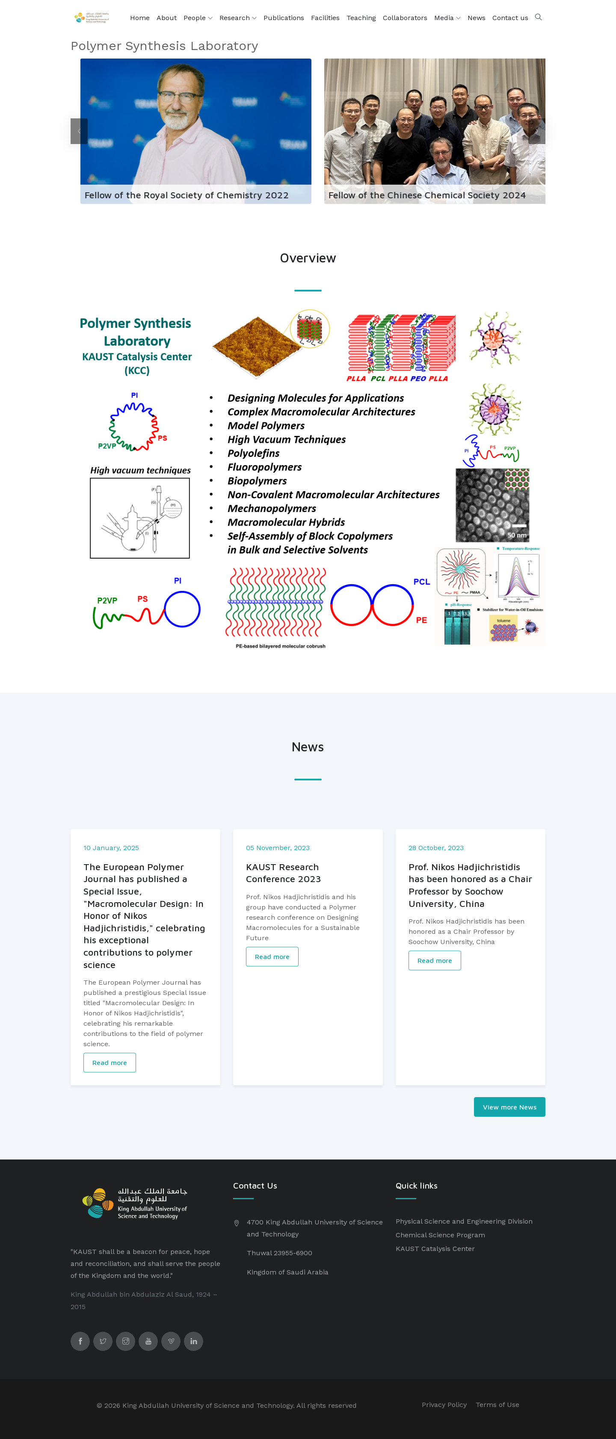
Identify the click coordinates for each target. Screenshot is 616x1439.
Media (447, 18)
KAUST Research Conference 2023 (283, 965)
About (167, 18)
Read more (109, 1155)
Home (140, 18)
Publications (284, 18)
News (477, 18)
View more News (509, 1107)
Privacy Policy (444, 1405)
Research (238, 18)
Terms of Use (497, 1405)
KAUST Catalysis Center (435, 1249)
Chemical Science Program (440, 1235)
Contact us (510, 18)
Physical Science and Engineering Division (464, 1221)
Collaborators (405, 18)
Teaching (361, 18)
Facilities (325, 18)
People (198, 18)
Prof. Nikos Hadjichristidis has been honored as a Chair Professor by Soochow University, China (470, 978)
